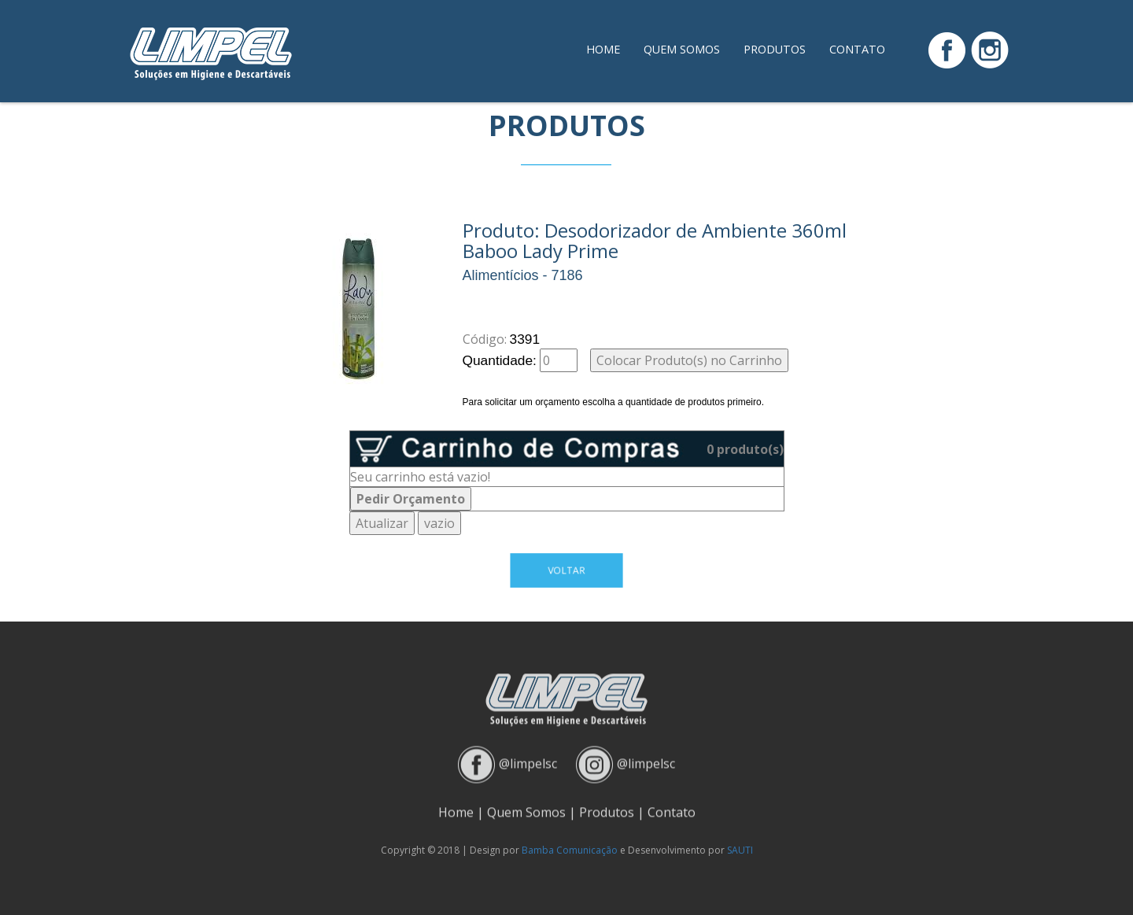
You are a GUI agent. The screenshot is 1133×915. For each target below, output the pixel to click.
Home (603, 49)
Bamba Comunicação (570, 850)
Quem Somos (682, 49)
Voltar (566, 570)
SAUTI (740, 850)
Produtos (775, 49)
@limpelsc (528, 758)
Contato (857, 49)
